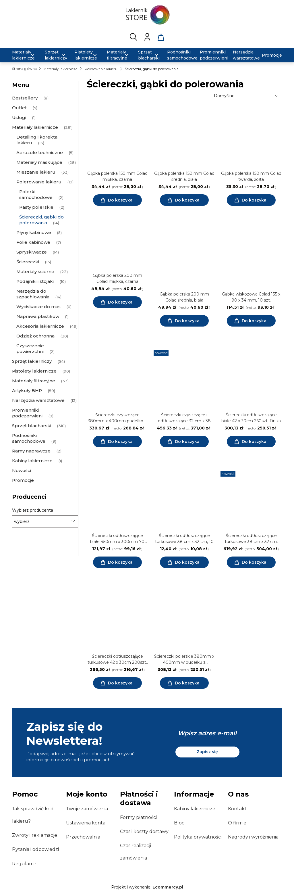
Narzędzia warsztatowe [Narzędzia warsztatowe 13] (38, 400)
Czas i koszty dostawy (144, 831)
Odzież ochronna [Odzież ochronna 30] (35, 336)
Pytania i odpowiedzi (35, 849)
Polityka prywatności (198, 837)
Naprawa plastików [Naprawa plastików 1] (37, 316)
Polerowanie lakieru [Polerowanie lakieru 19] (38, 182)
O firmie (237, 823)
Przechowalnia (83, 837)
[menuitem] (25, 55)
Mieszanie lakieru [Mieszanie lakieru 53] (35, 172)
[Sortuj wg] (247, 95)
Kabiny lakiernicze (194, 808)
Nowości (21, 470)
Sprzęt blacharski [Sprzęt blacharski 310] (31, 425)
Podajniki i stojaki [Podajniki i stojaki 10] (35, 281)
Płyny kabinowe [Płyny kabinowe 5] (33, 232)
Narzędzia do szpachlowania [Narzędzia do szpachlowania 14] (32, 294)
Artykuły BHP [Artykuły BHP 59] (27, 390)
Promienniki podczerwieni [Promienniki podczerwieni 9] (27, 413)
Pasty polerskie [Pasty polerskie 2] (36, 207)
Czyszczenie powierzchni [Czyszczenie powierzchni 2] (30, 348)
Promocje (23, 480)
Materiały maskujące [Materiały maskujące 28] (39, 162)
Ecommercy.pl (167, 887)
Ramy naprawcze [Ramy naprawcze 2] (31, 451)
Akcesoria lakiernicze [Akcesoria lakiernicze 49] (40, 326)
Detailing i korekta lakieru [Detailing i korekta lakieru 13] (36, 139)
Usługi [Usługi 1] (19, 117)
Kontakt (237, 808)
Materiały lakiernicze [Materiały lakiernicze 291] (35, 127)
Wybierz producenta (32, 510)
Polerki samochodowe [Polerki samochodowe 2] (36, 194)
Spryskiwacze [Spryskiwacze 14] (31, 252)
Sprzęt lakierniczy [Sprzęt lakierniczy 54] (32, 361)
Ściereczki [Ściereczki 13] (27, 261)
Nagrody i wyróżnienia (253, 837)
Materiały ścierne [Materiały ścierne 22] (35, 271)
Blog (179, 823)
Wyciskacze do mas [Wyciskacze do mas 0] (38, 306)
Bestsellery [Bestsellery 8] (25, 98)
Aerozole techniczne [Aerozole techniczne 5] (39, 152)
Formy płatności (138, 817)
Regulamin (25, 863)
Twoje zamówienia (87, 808)
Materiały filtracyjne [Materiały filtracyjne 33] (33, 380)
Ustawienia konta (85, 823)
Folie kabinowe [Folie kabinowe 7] (33, 242)
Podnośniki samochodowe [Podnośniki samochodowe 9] (28, 438)
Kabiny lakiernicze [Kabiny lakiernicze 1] (32, 460)
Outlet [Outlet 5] (19, 107)
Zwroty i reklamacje (34, 835)
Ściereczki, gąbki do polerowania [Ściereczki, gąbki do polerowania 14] (41, 219)
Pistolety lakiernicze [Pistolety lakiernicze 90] (34, 371)
